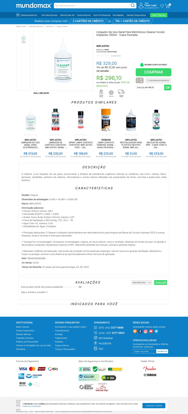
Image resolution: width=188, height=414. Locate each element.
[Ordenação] (141, 282)
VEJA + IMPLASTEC (41, 93)
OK (168, 87)
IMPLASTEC (102, 46)
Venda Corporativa (136, 15)
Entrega (58, 334)
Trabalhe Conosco (25, 338)
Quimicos (49, 26)
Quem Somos (22, 327)
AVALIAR (160, 282)
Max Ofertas (158, 15)
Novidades (118, 15)
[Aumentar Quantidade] (141, 79)
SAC (101, 348)
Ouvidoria (20, 349)
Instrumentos (84, 15)
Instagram (106, 338)
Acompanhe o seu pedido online (70, 327)
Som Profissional (101, 15)
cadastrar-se (152, 8)
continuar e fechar (154, 405)
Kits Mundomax (50, 15)
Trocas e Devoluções (65, 349)
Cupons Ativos (62, 345)
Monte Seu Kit (67, 15)
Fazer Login (151, 5)
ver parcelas (102, 70)
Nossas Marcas (23, 334)
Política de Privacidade (27, 342)
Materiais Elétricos (36, 26)
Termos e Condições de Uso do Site (33, 345)
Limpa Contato (62, 26)
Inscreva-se (162, 351)
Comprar (153, 72)
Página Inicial (21, 26)
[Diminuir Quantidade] (141, 81)
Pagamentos (61, 338)
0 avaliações (116, 56)
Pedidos (59, 342)
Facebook (105, 343)
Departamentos (29, 15)
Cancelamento (62, 330)
